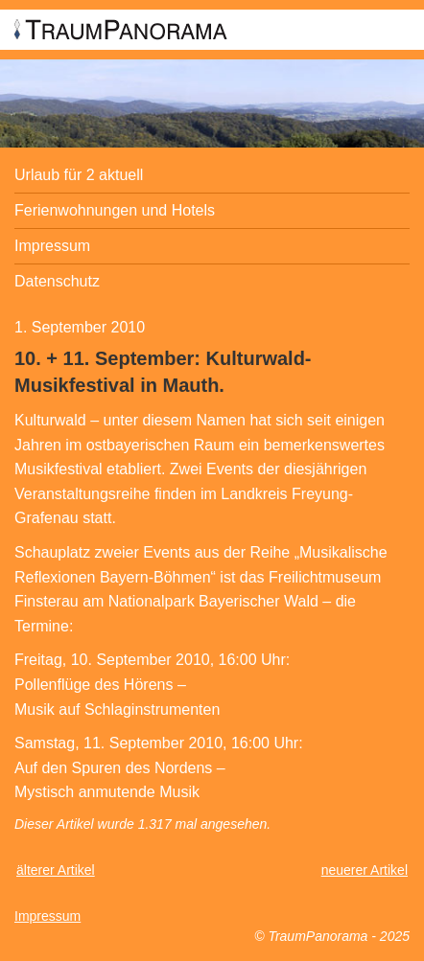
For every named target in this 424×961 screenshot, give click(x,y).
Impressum (52, 246)
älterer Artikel (55, 870)
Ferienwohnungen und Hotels (114, 210)
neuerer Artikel (364, 870)
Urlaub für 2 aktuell (78, 175)
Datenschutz (57, 281)
